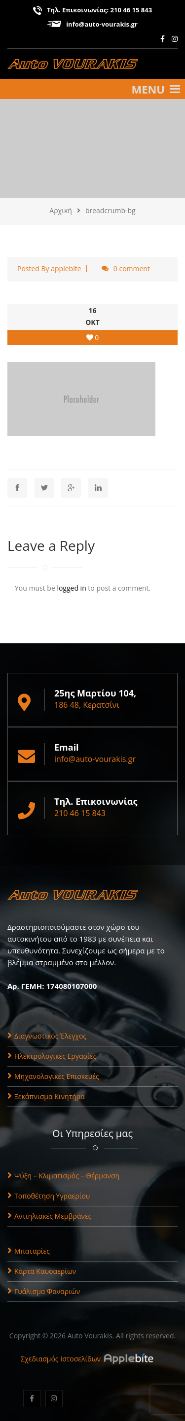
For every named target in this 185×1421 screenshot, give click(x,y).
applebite (66, 268)
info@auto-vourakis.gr (102, 24)
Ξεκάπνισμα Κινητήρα (46, 1096)
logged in (71, 588)
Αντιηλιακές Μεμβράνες (49, 1216)
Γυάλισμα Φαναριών (43, 1291)
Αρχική (60, 210)
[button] (148, 89)
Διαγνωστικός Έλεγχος (46, 1036)
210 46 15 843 (131, 9)
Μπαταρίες (28, 1251)
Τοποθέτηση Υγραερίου (48, 1195)
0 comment (131, 268)
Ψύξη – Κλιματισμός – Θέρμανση (63, 1175)
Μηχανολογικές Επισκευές (53, 1076)
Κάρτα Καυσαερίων (41, 1271)
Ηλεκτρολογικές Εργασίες (51, 1056)
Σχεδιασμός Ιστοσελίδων (61, 1358)
